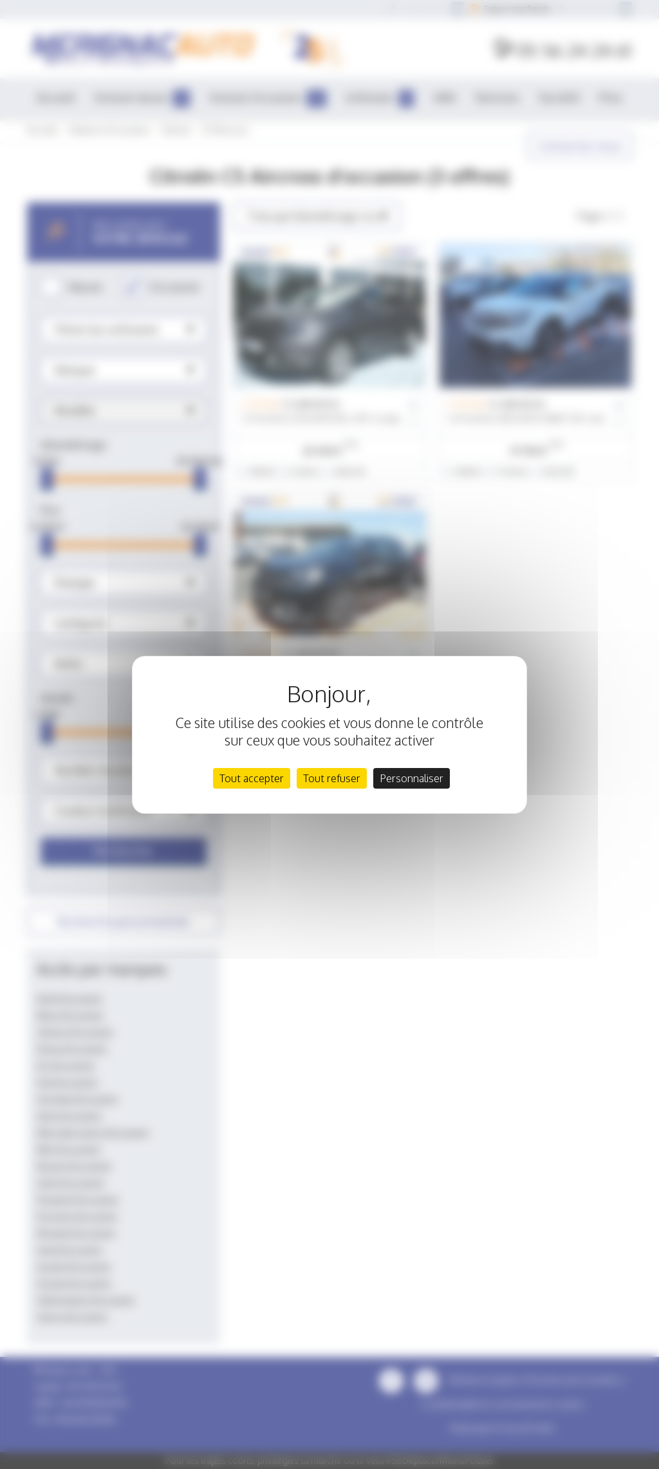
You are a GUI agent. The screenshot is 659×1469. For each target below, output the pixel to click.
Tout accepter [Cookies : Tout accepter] (251, 778)
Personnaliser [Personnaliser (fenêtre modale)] (411, 778)
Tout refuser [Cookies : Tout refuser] (331, 778)
